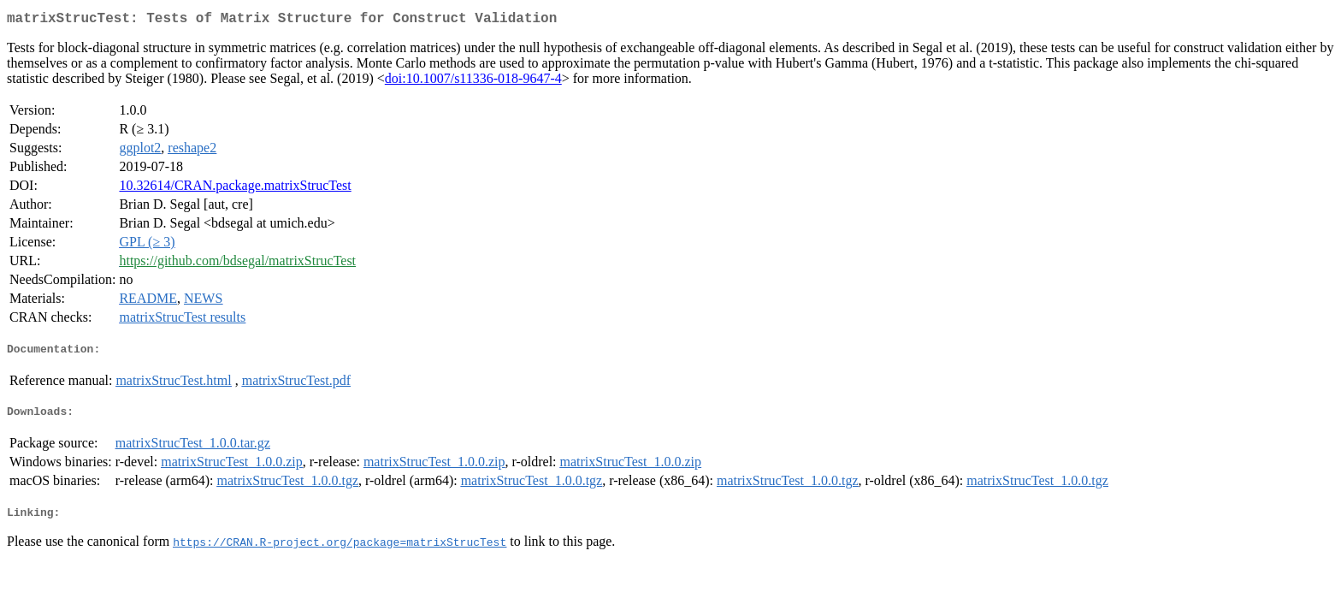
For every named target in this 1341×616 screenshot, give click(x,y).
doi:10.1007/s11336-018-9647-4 (473, 81)
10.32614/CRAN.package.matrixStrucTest (235, 188)
